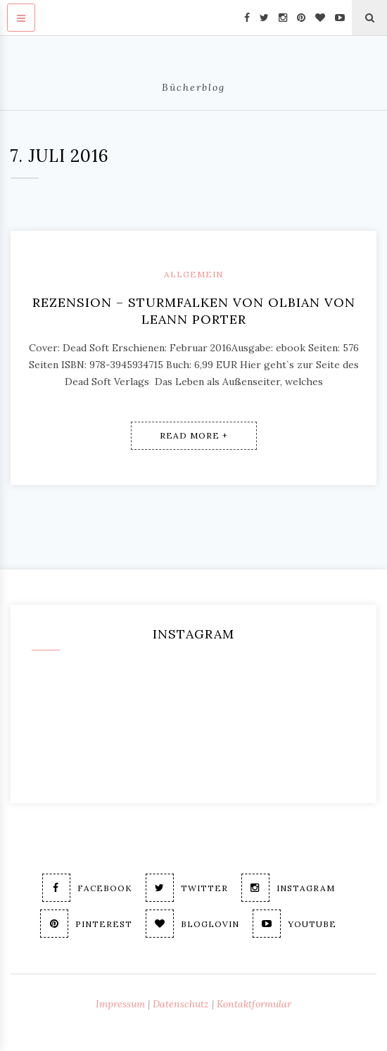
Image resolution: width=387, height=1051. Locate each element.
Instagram (288, 888)
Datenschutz (181, 1003)
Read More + (194, 435)
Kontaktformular (254, 1003)
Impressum (120, 1003)
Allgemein (193, 274)
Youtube (294, 924)
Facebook (87, 888)
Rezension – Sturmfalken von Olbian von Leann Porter (193, 310)
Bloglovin (192, 924)
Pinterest (86, 924)
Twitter (187, 888)
